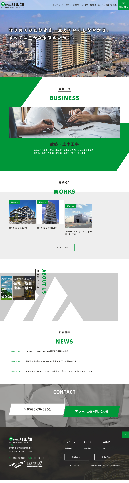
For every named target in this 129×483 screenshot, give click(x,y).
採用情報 (93, 5)
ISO (99, 5)
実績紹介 (76, 5)
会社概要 (84, 5)
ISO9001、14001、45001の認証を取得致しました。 (48, 362)
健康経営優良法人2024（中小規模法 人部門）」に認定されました (53, 374)
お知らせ (68, 5)
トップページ (58, 5)
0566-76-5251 (109, 5)
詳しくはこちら (62, 249)
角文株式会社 (76, 460)
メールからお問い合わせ (94, 424)
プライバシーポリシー (76, 469)
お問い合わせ (123, 5)
